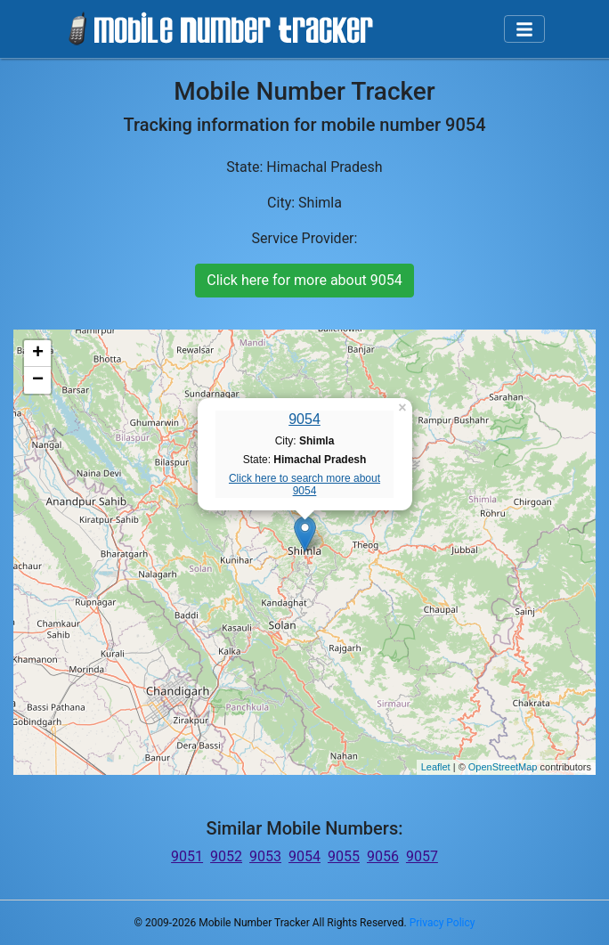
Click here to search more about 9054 (304, 484)
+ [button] (38, 353)
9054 (304, 419)
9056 (383, 856)
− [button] (38, 380)
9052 (226, 856)
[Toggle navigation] (524, 29)
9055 (344, 856)
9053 (265, 856)
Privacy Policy (442, 922)
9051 (187, 856)
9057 (422, 856)
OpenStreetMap (503, 767)
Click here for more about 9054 (304, 280)
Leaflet (436, 767)
